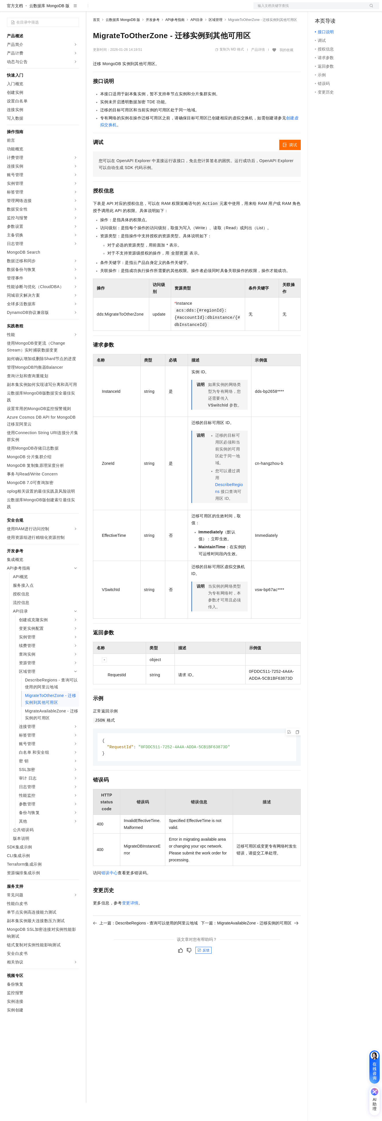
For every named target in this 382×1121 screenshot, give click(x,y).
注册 (348, 9)
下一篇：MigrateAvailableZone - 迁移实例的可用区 (249, 942)
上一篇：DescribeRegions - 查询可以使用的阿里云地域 (145, 942)
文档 (309, 9)
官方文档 (15, 24)
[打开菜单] (9, 9)
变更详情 (130, 922)
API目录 (196, 38)
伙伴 (156, 9)
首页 (96, 38)
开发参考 (153, 38)
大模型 (59, 9)
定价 (124, 9)
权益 (110, 9)
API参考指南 (175, 38)
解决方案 (92, 9)
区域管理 (215, 38)
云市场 (140, 9)
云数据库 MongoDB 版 (49, 24)
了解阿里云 (189, 9)
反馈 (203, 969)
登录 (369, 9)
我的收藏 (286, 68)
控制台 (335, 9)
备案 (321, 9)
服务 (169, 9)
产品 (75, 9)
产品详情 (258, 68)
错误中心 (109, 892)
